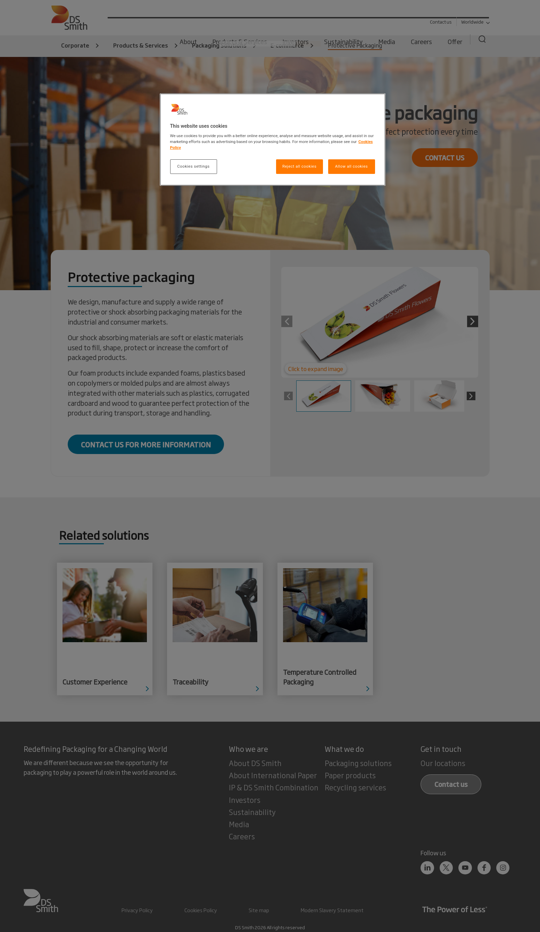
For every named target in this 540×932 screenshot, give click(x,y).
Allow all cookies (351, 166)
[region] (272, 139)
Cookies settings (193, 166)
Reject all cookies (299, 166)
